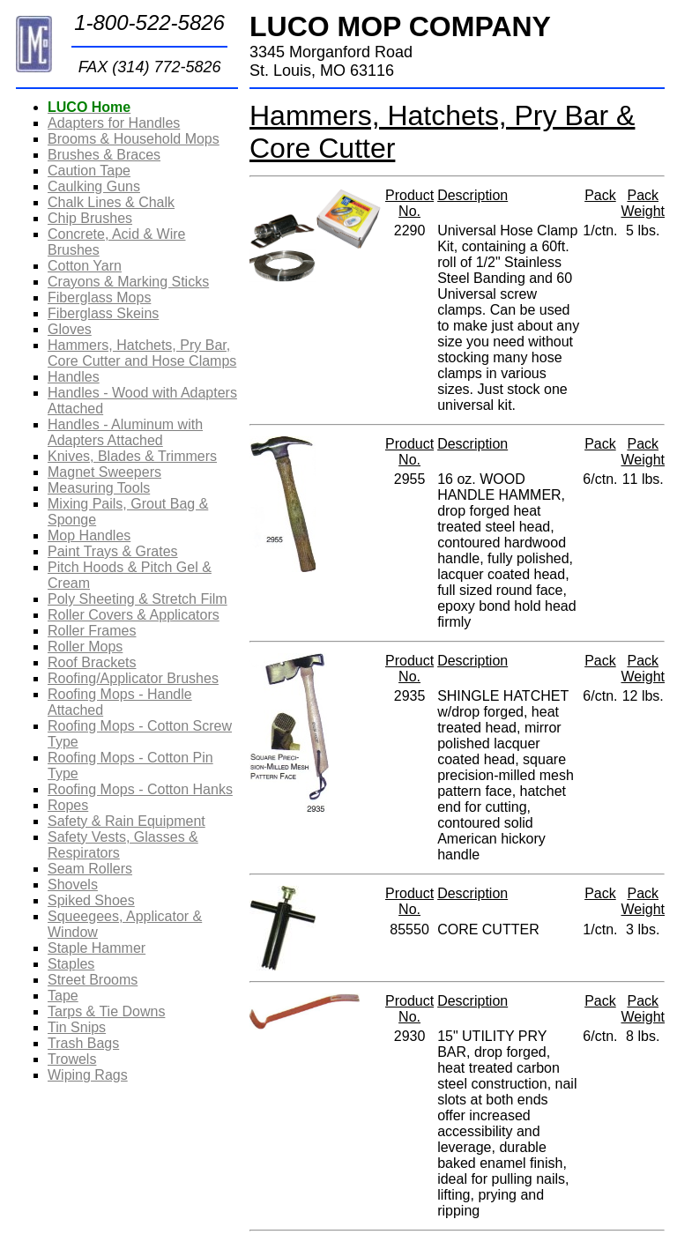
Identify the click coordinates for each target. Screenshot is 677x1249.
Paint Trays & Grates (113, 551)
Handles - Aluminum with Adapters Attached (125, 432)
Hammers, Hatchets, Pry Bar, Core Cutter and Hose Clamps (142, 353)
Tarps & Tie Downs (106, 1011)
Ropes (68, 805)
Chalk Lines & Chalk (111, 202)
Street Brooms (93, 979)
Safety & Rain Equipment (126, 821)
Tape (63, 995)
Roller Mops (85, 646)
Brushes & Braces (104, 154)
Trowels (72, 1059)
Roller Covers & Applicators (133, 614)
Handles (74, 376)
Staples (71, 963)
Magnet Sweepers (104, 472)
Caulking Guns (94, 186)
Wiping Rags (88, 1074)
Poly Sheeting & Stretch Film (137, 598)
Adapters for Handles (114, 122)
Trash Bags (83, 1043)
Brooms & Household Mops (133, 138)
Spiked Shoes (91, 900)
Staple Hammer (96, 947)
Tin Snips (77, 1027)
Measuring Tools (99, 487)
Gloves (70, 329)
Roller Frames (92, 630)
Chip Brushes (90, 218)
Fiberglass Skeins (103, 313)
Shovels (73, 884)
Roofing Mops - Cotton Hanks (140, 789)
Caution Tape (89, 170)
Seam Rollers (90, 868)
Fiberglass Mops (99, 297)
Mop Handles (89, 535)
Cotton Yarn (85, 265)
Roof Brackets (92, 662)
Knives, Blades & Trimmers (132, 456)
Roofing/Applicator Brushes (133, 678)
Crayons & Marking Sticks (128, 281)
